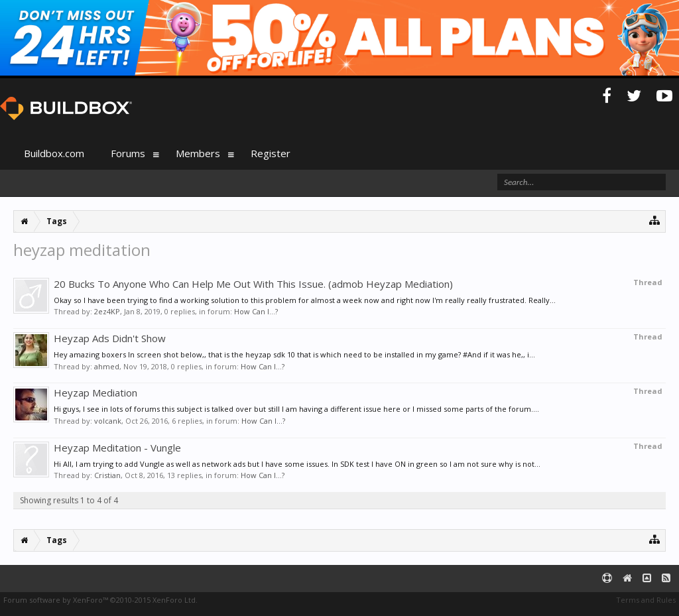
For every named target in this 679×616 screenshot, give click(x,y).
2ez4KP (107, 311)
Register (270, 153)
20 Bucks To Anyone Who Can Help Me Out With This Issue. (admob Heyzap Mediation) (253, 283)
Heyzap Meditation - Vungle (117, 447)
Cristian (107, 475)
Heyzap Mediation (95, 392)
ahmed (106, 366)
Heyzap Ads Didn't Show (110, 338)
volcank (107, 421)
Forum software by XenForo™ (100, 600)
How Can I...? (256, 311)
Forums (128, 153)
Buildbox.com (54, 153)
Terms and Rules (646, 600)
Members (198, 153)
